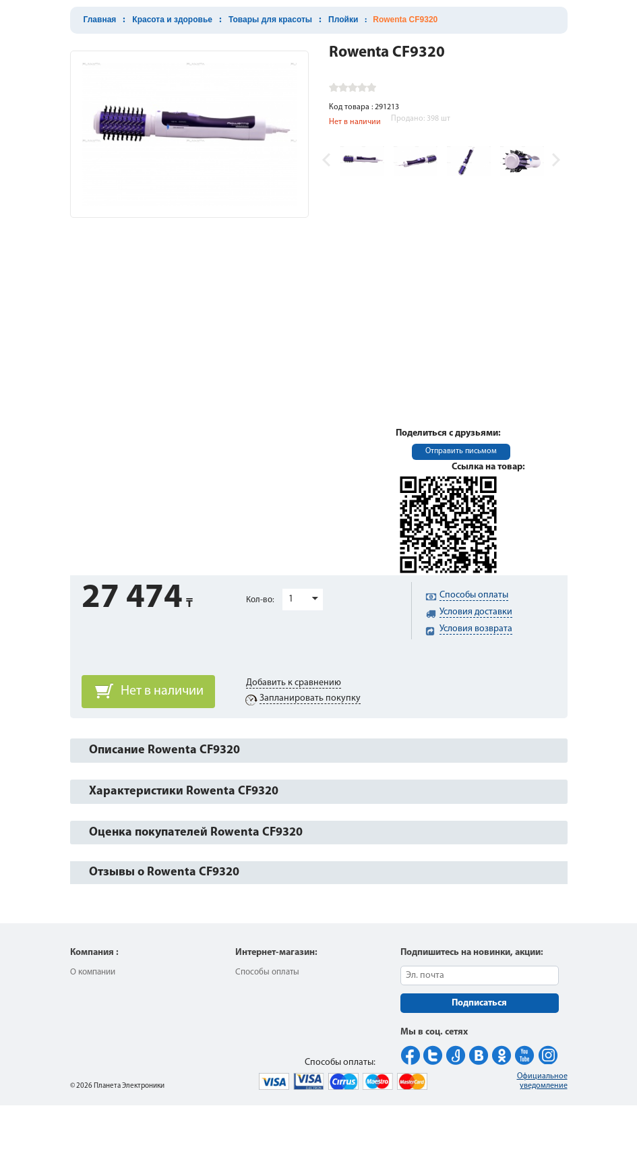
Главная (100, 19)
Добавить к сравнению (293, 683)
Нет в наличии (162, 691)
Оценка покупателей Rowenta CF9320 (196, 832)
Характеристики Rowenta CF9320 (183, 791)
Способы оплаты (267, 972)
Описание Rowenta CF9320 (164, 750)
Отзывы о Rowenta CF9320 (164, 872)
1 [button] (291, 599)
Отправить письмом (461, 451)
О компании (92, 972)
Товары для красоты (270, 19)
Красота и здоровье (172, 19)
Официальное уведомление (542, 1081)
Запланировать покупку (310, 698)
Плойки (343, 19)
